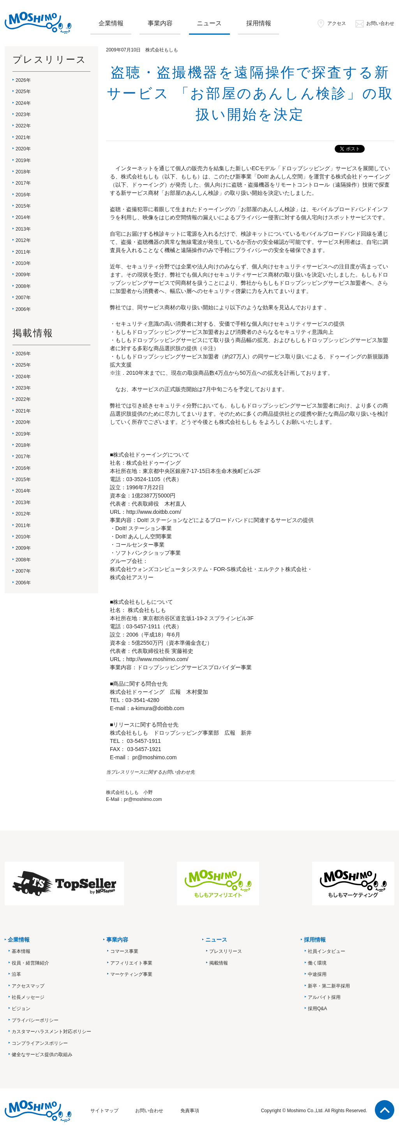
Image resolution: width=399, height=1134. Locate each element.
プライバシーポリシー (35, 1020)
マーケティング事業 (131, 974)
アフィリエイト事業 (131, 963)
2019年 (23, 160)
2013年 (23, 229)
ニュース (209, 23)
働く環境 (317, 963)
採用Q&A (317, 1008)
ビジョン (21, 1008)
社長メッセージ (28, 997)
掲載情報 (218, 963)
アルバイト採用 (324, 997)
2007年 (23, 297)
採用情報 (258, 23)
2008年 (23, 286)
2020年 (23, 149)
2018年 (23, 172)
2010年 (23, 263)
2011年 (23, 252)
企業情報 (111, 23)
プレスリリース (225, 951)
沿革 (16, 974)
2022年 (23, 126)
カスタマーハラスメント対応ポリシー (51, 1031)
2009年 (23, 274)
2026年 (23, 80)
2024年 (23, 103)
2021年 (23, 137)
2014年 (23, 217)
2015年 (23, 206)
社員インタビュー (326, 951)
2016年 (23, 195)
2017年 (23, 183)
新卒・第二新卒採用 (329, 986)
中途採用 (317, 974)
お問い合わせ (374, 23)
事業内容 (160, 23)
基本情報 (21, 951)
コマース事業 (124, 951)
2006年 (23, 309)
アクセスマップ (28, 986)
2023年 (23, 114)
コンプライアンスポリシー (40, 1043)
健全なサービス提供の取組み (42, 1054)
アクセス (331, 23)
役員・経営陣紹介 (30, 963)
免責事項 (189, 1110)
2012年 (23, 240)
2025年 (23, 91)
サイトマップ (104, 1110)
